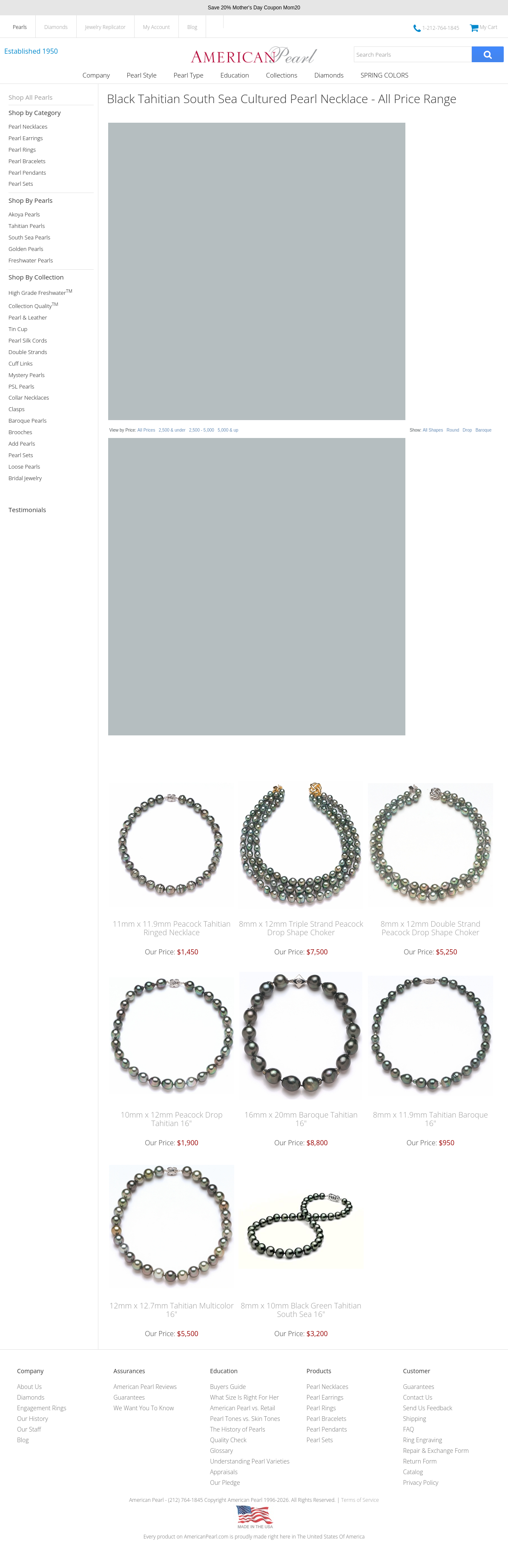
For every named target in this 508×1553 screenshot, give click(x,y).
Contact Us (417, 1397)
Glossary (221, 1450)
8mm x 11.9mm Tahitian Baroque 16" (430, 1118)
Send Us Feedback (427, 1408)
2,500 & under (172, 430)
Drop (467, 430)
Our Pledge (225, 1482)
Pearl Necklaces (28, 126)
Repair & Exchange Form (436, 1450)
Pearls (20, 27)
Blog (192, 27)
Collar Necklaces (29, 397)
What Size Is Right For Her (244, 1397)
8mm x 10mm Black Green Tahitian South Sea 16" (301, 1309)
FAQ (408, 1429)
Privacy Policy (420, 1482)
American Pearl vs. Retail (242, 1408)
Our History (32, 1419)
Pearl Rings (22, 149)
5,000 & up (228, 430)
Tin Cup (18, 329)
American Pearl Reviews (145, 1387)
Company (96, 75)
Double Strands (28, 352)
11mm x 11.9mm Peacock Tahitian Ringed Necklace (171, 928)
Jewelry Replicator (105, 27)
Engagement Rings (41, 1408)
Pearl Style (142, 75)
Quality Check (228, 1440)
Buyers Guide (228, 1387)
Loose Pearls (24, 466)
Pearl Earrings (26, 138)
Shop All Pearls (30, 97)
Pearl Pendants (27, 172)
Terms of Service (360, 1500)
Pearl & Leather (28, 317)
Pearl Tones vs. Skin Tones (245, 1419)
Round (453, 430)
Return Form (419, 1461)
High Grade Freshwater (40, 292)
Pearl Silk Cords (28, 340)
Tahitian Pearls (27, 226)
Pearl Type (189, 75)
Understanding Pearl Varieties (250, 1461)
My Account (156, 27)
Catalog (413, 1472)
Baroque (484, 430)
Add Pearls (22, 443)
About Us (29, 1387)
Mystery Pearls (27, 375)
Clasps (17, 409)
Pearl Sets (21, 183)
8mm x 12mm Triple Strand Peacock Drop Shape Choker (301, 928)
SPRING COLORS (384, 75)
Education (235, 75)
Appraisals (224, 1472)
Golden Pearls (26, 249)
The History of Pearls (237, 1429)
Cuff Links (21, 363)
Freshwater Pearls (31, 260)
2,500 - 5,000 (201, 430)
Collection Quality (33, 305)
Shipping (414, 1419)
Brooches (20, 432)
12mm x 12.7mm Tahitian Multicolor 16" (171, 1309)
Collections (281, 75)
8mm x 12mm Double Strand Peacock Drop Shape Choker (430, 928)
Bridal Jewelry (25, 478)
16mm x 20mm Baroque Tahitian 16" (301, 1118)
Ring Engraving (422, 1440)
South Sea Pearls (29, 237)
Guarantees (129, 1397)
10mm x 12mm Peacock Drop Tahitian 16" (172, 1118)
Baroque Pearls (27, 420)
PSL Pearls (21, 386)
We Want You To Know (144, 1408)
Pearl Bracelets (27, 161)
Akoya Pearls (24, 214)
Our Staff (29, 1429)
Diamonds (56, 27)
